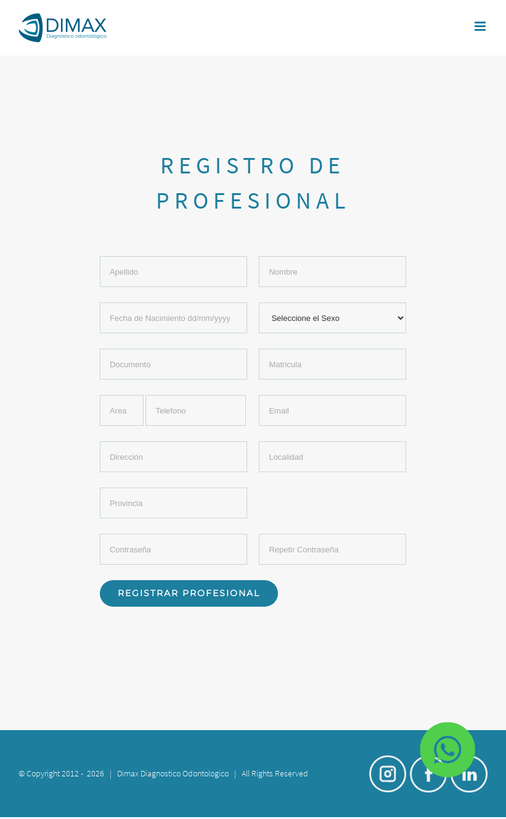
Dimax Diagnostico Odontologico (173, 773)
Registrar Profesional (189, 593)
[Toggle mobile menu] (481, 26)
